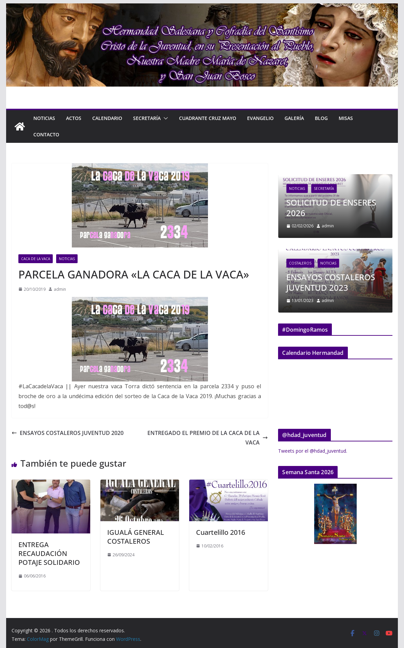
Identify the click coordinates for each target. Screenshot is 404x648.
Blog (321, 118)
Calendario (107, 118)
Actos (73, 118)
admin (60, 289)
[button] (164, 118)
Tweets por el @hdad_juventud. (312, 451)
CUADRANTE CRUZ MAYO (207, 118)
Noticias (44, 118)
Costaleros (300, 263)
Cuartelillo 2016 (220, 532)
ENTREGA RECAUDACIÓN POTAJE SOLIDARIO (49, 553)
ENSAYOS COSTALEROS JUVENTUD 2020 (68, 433)
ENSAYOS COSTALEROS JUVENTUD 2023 (330, 282)
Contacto (46, 134)
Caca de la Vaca (35, 258)
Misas (346, 118)
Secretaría (147, 118)
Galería (294, 118)
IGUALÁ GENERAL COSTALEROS (135, 537)
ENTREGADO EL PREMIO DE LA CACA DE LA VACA (207, 438)
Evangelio (260, 118)
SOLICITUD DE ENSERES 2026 (331, 207)
